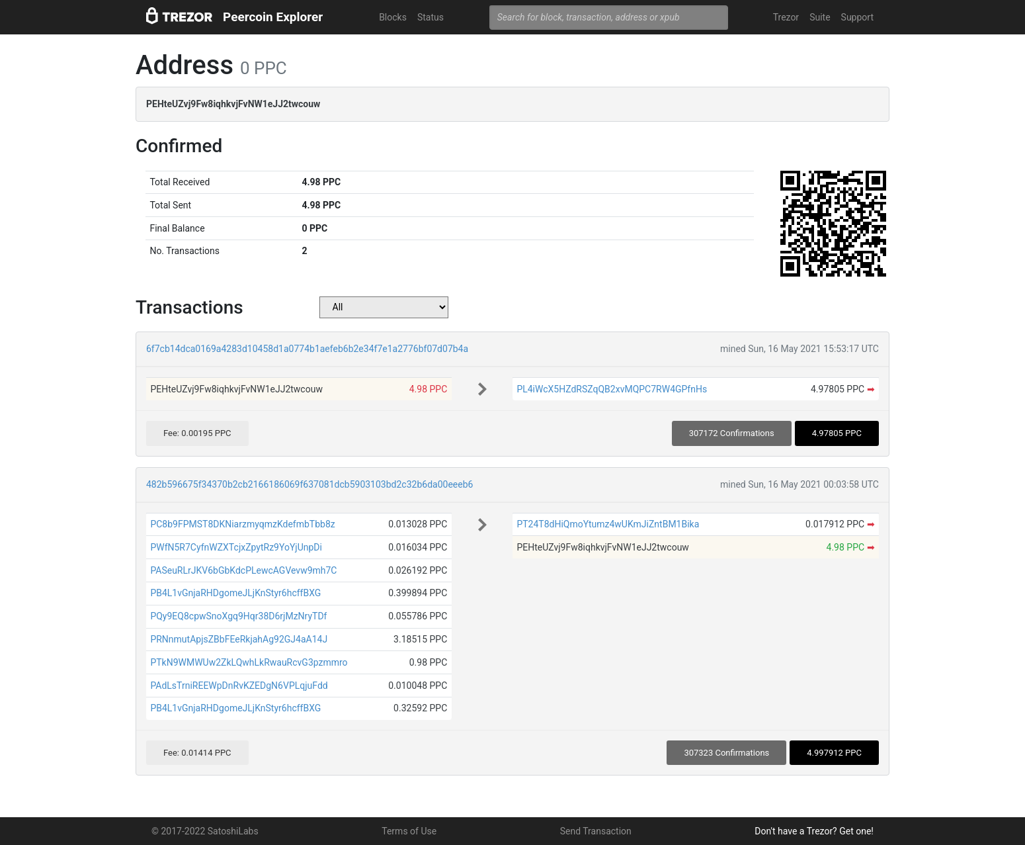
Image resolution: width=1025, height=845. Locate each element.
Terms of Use (409, 831)
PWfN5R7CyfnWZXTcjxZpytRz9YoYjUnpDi (236, 547)
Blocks (393, 17)
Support (857, 17)
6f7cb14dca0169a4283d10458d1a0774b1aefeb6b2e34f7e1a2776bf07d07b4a (307, 348)
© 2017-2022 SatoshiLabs (205, 831)
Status (430, 17)
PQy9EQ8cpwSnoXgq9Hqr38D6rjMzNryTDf (238, 616)
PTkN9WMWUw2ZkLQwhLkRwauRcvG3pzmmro (248, 662)
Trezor (786, 17)
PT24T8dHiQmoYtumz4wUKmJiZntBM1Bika (607, 524)
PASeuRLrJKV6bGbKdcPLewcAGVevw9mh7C (243, 570)
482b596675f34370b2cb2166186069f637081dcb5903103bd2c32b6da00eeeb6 (309, 484)
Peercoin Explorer (273, 16)
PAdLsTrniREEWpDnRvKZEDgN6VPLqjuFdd (238, 685)
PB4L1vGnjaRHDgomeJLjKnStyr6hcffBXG (235, 593)
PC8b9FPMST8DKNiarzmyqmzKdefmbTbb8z (242, 524)
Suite (819, 17)
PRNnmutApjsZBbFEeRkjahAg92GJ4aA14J (238, 639)
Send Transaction (596, 831)
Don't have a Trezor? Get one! (814, 831)
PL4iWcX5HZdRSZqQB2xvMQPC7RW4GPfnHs (611, 389)
